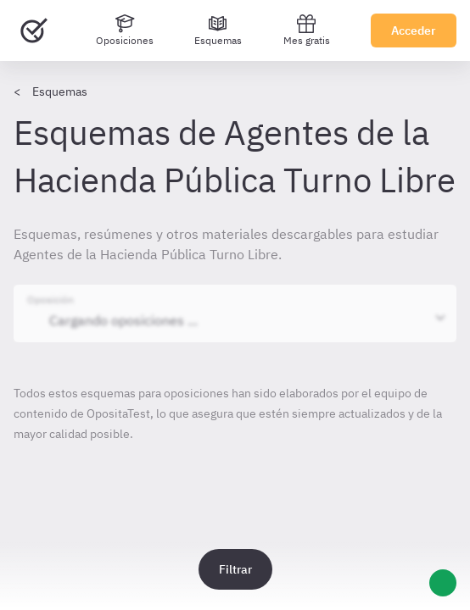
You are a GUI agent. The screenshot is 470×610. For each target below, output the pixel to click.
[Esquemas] (218, 30)
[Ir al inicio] (34, 30)
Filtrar (235, 569)
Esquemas (59, 91)
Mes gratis (306, 30)
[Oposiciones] (125, 30)
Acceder (413, 30)
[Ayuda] (442, 582)
